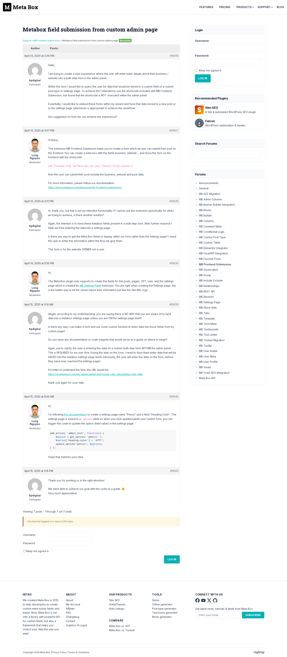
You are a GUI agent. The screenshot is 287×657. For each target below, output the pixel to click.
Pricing (224, 7)
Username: (29, 534)
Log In (171, 559)
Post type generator (164, 608)
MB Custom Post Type (210, 237)
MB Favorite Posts (208, 258)
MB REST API (205, 291)
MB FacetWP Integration (211, 253)
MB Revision (204, 296)
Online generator (162, 604)
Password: (29, 543)
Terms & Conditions (78, 652)
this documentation (75, 414)
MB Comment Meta (208, 226)
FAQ (68, 612)
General (201, 188)
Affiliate (70, 608)
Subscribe (253, 615)
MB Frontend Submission (46, 40)
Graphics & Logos (76, 625)
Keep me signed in (37, 551)
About (69, 600)
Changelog (72, 616)
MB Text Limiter (206, 334)
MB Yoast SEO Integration (212, 372)
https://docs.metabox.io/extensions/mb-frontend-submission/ (85, 187)
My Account (73, 604)
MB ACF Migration (207, 193)
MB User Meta (205, 356)
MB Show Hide (206, 307)
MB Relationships (207, 285)
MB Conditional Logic (209, 231)
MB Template (205, 318)
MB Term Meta (206, 323)
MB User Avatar (206, 350)
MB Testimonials (206, 329)
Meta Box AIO (205, 378)
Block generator (162, 616)
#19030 (173, 263)
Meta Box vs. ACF (119, 626)
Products (244, 7)
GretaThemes (117, 604)
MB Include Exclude (209, 280)
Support (264, 7)
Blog (280, 7)
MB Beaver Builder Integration (215, 204)
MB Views (203, 367)
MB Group (203, 275)
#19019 (174, 55)
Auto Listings (116, 608)
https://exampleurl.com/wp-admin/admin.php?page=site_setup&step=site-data (95, 374)
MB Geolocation (206, 269)
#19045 (173, 396)
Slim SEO (114, 600)
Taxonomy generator (165, 612)
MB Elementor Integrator (211, 248)
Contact (70, 621)
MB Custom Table (207, 242)
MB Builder (203, 215)
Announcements (206, 183)
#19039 (173, 304)
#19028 (173, 201)
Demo (155, 600)
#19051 (174, 470)
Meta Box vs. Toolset (122, 630)
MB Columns (204, 220)
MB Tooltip (203, 345)
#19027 (173, 130)
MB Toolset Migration (210, 340)
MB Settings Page (90, 285)
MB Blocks (203, 210)
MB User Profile (206, 361)
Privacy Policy (58, 652)
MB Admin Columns (208, 199)
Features (206, 7)
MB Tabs (202, 313)
